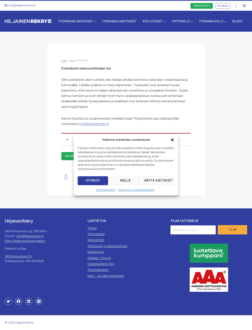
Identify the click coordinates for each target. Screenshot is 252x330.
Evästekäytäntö (105, 189)
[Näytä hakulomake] (244, 6)
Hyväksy (93, 181)
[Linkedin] (28, 301)
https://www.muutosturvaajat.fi (25, 241)
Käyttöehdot (96, 240)
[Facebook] (18, 301)
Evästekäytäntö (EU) (101, 264)
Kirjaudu (223, 6)
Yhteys (92, 228)
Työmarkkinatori (98, 270)
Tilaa (232, 229)
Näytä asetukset (158, 181)
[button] (172, 140)
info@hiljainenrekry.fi (94, 124)
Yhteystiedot (96, 234)
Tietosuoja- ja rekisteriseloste (135, 189)
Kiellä (125, 181)
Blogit (237, 21)
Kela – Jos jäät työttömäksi (106, 276)
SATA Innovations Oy (18, 256)
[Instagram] (38, 301)
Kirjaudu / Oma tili (99, 258)
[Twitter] (8, 301)
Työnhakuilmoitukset (119, 21)
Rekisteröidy (202, 6)
